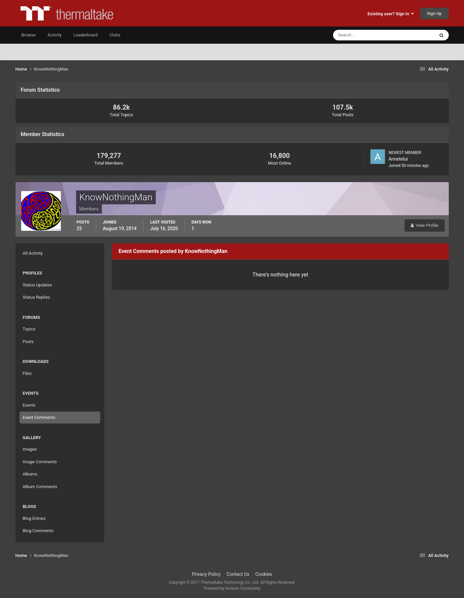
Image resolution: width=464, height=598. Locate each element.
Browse (28, 34)
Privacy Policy (206, 574)
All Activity (33, 253)
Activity (55, 34)
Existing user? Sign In (390, 13)
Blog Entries (34, 518)
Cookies (263, 574)
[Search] (363, 35)
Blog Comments (38, 530)
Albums (30, 474)
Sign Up (434, 13)
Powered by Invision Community (232, 588)
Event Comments (39, 417)
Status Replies (36, 297)
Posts (28, 341)
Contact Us (238, 574)
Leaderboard (85, 34)
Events (29, 405)
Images (30, 449)
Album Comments (40, 486)
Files (27, 373)
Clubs (114, 34)
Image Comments (40, 461)
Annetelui (398, 159)
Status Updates (37, 284)
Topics (29, 328)
